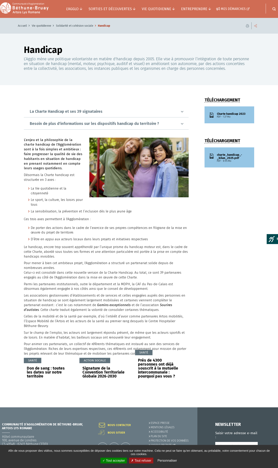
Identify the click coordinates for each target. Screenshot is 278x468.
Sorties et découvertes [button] (110, 9)
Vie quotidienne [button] (156, 9)
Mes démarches (233, 9)
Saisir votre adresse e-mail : (236, 435)
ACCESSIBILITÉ (159, 431)
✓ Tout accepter (113, 460)
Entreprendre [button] (194, 9)
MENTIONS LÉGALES (163, 427)
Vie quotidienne (41, 25)
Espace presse (160, 423)
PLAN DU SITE (159, 436)
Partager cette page (256, 25)
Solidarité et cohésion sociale (74, 25)
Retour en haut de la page (266, 407)
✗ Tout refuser (141, 460)
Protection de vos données (170, 440)
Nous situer (116, 432)
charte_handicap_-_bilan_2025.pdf (233, 157)
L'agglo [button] (72, 9)
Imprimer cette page (247, 25)
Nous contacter (119, 425)
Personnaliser (167, 460)
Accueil (22, 25)
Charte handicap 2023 (233, 115)
